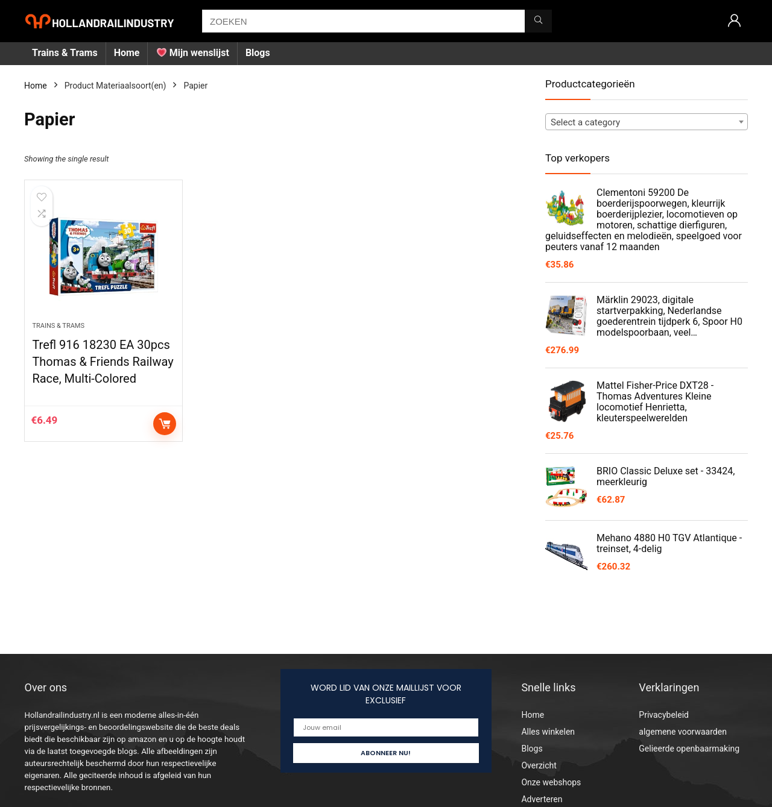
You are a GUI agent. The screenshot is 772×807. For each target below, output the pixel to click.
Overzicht (538, 765)
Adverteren (541, 799)
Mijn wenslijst (193, 52)
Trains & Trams (65, 52)
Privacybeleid (664, 715)
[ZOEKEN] (538, 21)
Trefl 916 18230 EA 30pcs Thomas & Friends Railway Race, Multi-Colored (102, 362)
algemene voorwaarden (683, 731)
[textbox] (646, 122)
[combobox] (646, 121)
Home (127, 52)
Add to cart (164, 423)
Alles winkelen (548, 731)
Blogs (257, 52)
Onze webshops (551, 782)
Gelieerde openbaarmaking (689, 748)
